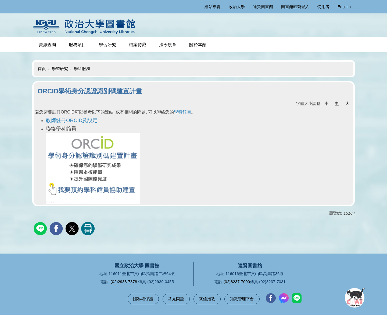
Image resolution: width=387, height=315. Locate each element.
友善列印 (88, 228)
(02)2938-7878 (124, 281)
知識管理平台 (242, 298)
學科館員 (182, 112)
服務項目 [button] (77, 44)
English (344, 6)
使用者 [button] (323, 6)
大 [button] (347, 103)
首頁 (42, 68)
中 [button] (337, 103)
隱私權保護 (143, 298)
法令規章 (167, 44)
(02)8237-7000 (237, 281)
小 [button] (326, 103)
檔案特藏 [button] (137, 44)
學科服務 (82, 68)
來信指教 (207, 298)
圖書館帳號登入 (295, 6)
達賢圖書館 (263, 6)
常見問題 (176, 298)
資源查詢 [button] (47, 44)
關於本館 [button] (197, 44)
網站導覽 (213, 6)
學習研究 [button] (107, 44)
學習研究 (60, 68)
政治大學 (237, 6)
